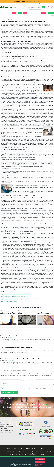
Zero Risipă (43, 12)
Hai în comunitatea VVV (6, 431)
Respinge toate (40, 462)
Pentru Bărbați (36, 12)
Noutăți (19, 12)
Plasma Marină (37, 9)
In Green (39, 9)
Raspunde (10, 337)
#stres (15, 301)
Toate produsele (5, 13)
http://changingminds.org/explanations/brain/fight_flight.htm (14, 296)
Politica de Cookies (29, 463)
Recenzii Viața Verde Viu (6, 427)
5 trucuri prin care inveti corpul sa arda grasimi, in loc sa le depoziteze (45, 312)
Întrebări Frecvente (5, 437)
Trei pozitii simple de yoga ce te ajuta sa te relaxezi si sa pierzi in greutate (8, 312)
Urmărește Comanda (5, 429)
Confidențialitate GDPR (30, 449)
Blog (52, 15)
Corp (1, 310)
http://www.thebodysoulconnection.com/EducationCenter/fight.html (15, 294)
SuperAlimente (29, 9)
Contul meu (42, 3)
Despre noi (48, 3)
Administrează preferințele (38, 465)
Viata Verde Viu (3, 19)
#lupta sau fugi (4, 301)
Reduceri (14, 12)
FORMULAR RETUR (4, 425)
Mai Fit (25, 12)
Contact (52, 3)
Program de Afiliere (5, 433)
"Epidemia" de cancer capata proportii (25, 312)
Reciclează (3, 435)
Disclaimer (41, 449)
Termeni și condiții (11, 449)
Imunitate (30, 12)
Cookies (20, 449)
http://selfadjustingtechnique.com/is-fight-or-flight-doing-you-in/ (15, 299)
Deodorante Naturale (33, 9)
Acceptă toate (40, 459)
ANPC (46, 449)
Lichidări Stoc (50, 12)
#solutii (11, 301)
